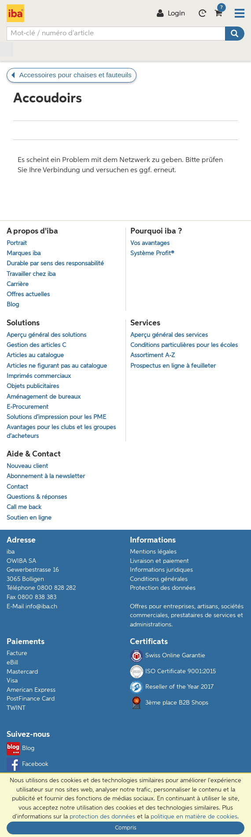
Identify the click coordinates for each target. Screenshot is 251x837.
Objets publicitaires (33, 386)
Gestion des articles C (36, 345)
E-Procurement (27, 407)
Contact (17, 487)
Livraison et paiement (159, 561)
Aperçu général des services (169, 335)
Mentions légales (153, 552)
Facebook (27, 764)
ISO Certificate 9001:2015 (173, 671)
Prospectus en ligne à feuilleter (173, 366)
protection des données (102, 817)
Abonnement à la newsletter (46, 476)
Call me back (24, 507)
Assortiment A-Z (152, 355)
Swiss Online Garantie (167, 656)
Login (170, 13)
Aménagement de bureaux (44, 397)
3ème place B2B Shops (176, 703)
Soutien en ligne (29, 518)
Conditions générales (159, 579)
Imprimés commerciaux (39, 376)
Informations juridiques (161, 570)
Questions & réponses (37, 497)
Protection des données (163, 588)
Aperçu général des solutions (46, 335)
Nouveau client (27, 466)
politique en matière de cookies (194, 817)
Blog (20, 748)
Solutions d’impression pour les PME (56, 417)
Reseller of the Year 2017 (172, 687)
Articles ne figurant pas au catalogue (57, 366)
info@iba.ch (41, 606)
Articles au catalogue (35, 355)
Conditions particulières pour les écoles (184, 345)
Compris (126, 828)
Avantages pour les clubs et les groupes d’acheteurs (61, 432)
